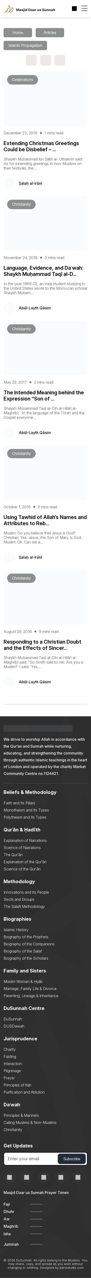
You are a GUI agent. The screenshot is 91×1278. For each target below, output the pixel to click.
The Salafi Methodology (24, 906)
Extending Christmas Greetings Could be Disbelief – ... (41, 146)
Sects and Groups (19, 899)
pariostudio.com (72, 1267)
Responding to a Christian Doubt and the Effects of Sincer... (42, 645)
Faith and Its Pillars (19, 803)
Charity (10, 1049)
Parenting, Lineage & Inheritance (31, 995)
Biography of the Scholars (26, 958)
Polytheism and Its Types (25, 817)
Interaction (13, 1063)
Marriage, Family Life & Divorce (30, 988)
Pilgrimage (12, 1070)
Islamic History (16, 929)
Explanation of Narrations (25, 840)
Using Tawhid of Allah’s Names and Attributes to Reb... (45, 520)
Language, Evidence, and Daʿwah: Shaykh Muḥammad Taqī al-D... (43, 271)
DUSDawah (14, 1026)
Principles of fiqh (17, 1085)
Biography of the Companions (29, 944)
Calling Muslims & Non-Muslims (30, 1122)
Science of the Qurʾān (22, 869)
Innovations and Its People (26, 892)
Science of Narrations (22, 847)
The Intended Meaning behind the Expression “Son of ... (44, 395)
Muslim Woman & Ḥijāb (23, 981)
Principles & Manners (21, 1115)
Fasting (10, 1056)
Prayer (9, 1077)
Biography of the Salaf (23, 951)
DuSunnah (13, 1019)
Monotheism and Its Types (26, 810)
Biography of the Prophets (26, 936)
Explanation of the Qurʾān (25, 861)
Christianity (13, 1129)
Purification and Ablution (24, 1092)
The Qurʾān (13, 854)
